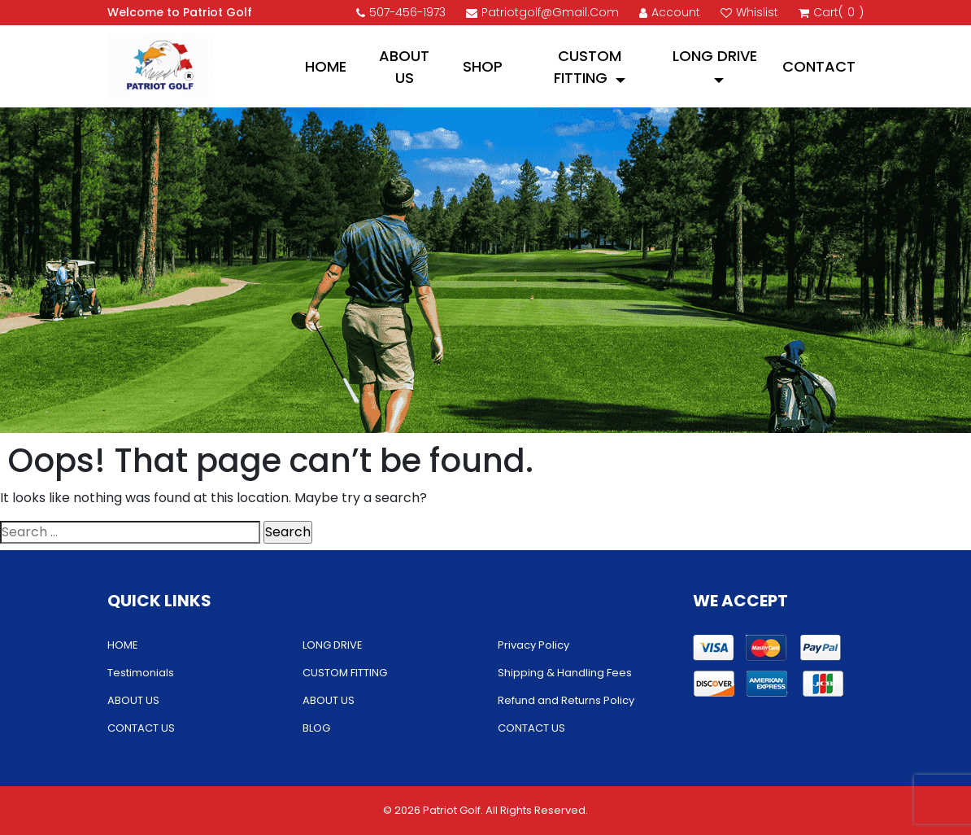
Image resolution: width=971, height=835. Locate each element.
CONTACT (819, 66)
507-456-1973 (401, 12)
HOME (325, 66)
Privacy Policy (533, 645)
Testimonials (140, 672)
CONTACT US (141, 728)
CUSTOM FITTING (587, 67)
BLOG (316, 728)
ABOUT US (404, 67)
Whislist (749, 12)
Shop (483, 66)
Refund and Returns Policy (566, 700)
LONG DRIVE (715, 56)
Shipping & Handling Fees (565, 672)
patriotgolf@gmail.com (542, 12)
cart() (831, 12)
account (669, 12)
